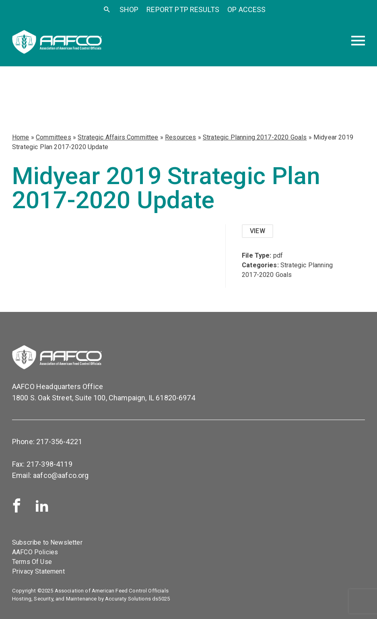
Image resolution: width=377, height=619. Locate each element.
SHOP (129, 9)
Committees (53, 137)
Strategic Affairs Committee (118, 137)
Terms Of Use (32, 562)
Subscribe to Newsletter (47, 542)
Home (20, 137)
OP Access (246, 9)
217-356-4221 (59, 441)
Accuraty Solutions (128, 599)
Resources (180, 137)
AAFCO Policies (35, 552)
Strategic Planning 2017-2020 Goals (255, 137)
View (257, 231)
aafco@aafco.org (61, 475)
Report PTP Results (182, 9)
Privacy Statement (38, 571)
